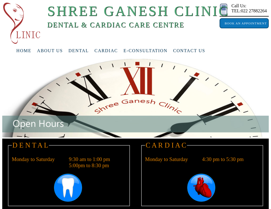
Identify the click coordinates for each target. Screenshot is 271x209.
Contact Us (189, 50)
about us (50, 50)
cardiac (106, 50)
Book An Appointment (244, 23)
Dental (79, 50)
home (23, 50)
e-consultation (145, 50)
